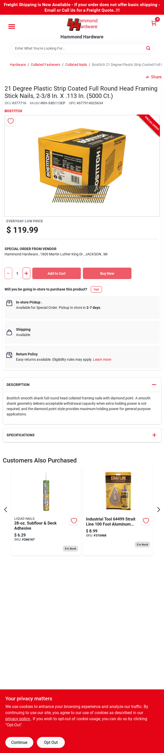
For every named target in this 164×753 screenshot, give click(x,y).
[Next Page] (158, 509)
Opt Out (51, 742)
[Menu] (11, 26)
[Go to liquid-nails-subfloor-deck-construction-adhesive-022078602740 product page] (46, 511)
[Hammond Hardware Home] (82, 24)
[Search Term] (82, 48)
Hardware (18, 65)
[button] (82, 385)
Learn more (102, 359)
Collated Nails (76, 65)
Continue (19, 742)
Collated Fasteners (45, 65)
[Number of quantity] (17, 273)
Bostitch (13, 111)
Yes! (96, 289)
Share (153, 77)
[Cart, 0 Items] (153, 23)
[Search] (148, 48)
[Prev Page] (5, 509)
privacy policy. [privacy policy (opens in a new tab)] (18, 718)
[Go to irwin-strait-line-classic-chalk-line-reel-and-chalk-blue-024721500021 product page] (118, 511)
